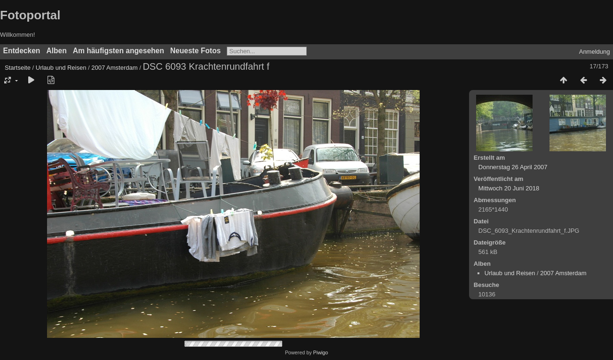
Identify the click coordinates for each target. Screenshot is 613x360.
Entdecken (21, 51)
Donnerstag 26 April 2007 (513, 167)
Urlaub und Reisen (61, 67)
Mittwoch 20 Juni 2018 (508, 188)
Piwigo (320, 352)
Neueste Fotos (195, 51)
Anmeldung (594, 51)
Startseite (18, 67)
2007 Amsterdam (114, 67)
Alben (56, 51)
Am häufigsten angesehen (118, 51)
